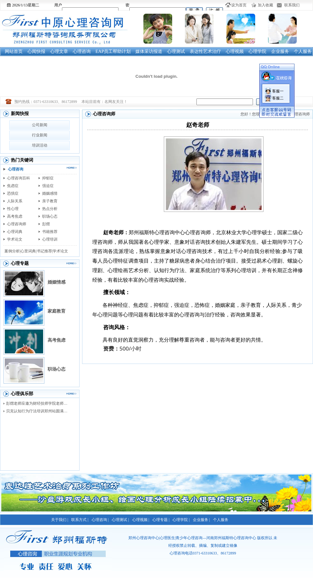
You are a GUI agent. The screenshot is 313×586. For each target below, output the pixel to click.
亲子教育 (49, 201)
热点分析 (49, 208)
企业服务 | (201, 519)
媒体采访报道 (148, 51)
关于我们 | (59, 519)
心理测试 (176, 51)
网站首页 (14, 51)
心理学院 (257, 51)
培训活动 (39, 145)
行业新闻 (39, 135)
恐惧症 (13, 193)
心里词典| (28, 251)
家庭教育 (56, 311)
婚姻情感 (56, 282)
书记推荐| (45, 251)
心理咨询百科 (18, 178)
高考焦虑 (14, 216)
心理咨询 (82, 51)
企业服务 (280, 51)
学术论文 (14, 239)
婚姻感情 (49, 193)
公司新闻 (39, 125)
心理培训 (49, 239)
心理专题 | (160, 519)
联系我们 (292, 5)
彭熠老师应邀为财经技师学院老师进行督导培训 (38, 403)
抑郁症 (48, 178)
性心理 (13, 208)
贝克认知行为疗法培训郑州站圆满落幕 (38, 411)
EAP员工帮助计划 (113, 51)
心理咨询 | (100, 519)
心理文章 (59, 51)
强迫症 (48, 186)
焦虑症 (13, 186)
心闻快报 (36, 51)
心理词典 (14, 231)
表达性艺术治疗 (205, 51)
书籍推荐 (49, 231)
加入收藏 (265, 5)
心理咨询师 (16, 224)
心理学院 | (180, 519)
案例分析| (12, 251)
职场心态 (49, 216)
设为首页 (239, 5)
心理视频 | (140, 519)
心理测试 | (120, 519)
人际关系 (14, 201)
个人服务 (303, 51)
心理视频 (235, 51)
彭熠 (46, 224)
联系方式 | (79, 519)
